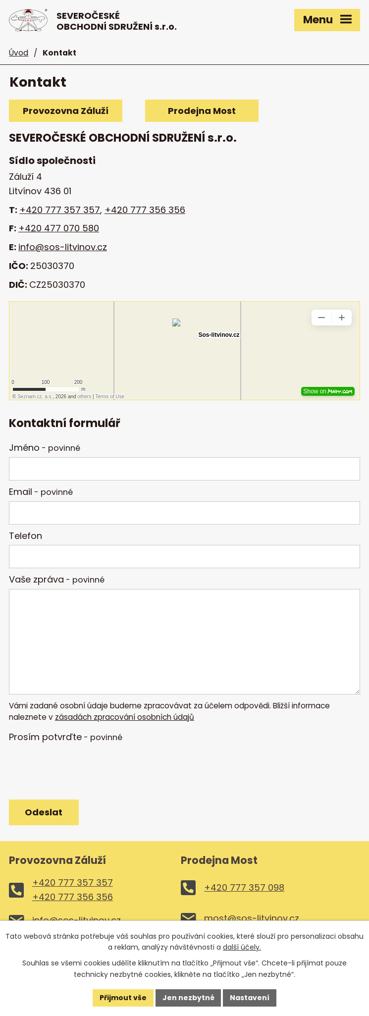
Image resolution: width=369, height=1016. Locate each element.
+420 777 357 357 (59, 209)
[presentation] (82, 770)
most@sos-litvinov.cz (251, 918)
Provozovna (65, 111)
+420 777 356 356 (145, 209)
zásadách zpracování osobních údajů (124, 717)
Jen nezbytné (188, 998)
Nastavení (250, 998)
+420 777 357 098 (244, 887)
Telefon (25, 536)
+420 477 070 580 (58, 228)
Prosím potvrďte (65, 737)
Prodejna (202, 111)
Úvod (18, 53)
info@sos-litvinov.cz (62, 247)
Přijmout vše (123, 998)
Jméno (44, 447)
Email (41, 491)
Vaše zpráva (57, 579)
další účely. (242, 947)
